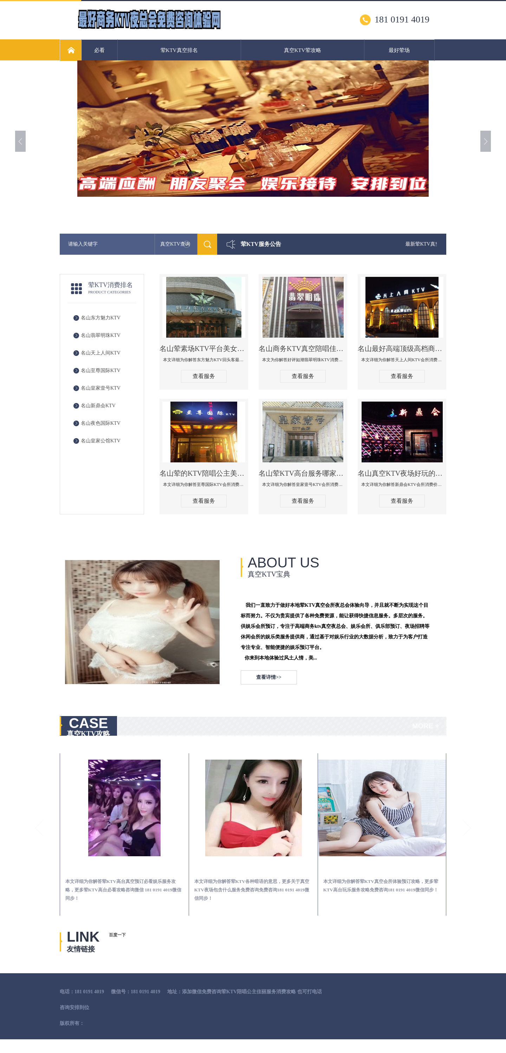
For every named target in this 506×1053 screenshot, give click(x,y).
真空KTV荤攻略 (302, 50)
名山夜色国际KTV (101, 423)
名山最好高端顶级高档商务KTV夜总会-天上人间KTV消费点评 (402, 348)
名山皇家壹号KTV (101, 388)
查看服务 (204, 376)
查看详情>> (268, 677)
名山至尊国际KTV (101, 370)
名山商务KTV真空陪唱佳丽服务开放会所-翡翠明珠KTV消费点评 (303, 348)
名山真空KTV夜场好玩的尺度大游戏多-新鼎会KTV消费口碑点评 (402, 473)
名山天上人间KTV (101, 353)
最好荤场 (399, 50)
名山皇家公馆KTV (101, 440)
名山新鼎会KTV (98, 405)
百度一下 (117, 934)
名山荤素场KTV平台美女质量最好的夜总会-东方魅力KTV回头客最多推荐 (204, 348)
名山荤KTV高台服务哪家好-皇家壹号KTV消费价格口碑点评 (303, 473)
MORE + (425, 726)
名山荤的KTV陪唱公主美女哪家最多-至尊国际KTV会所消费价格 (204, 473)
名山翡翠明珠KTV (101, 335)
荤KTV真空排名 (179, 50)
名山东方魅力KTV (101, 317)
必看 (99, 50)
